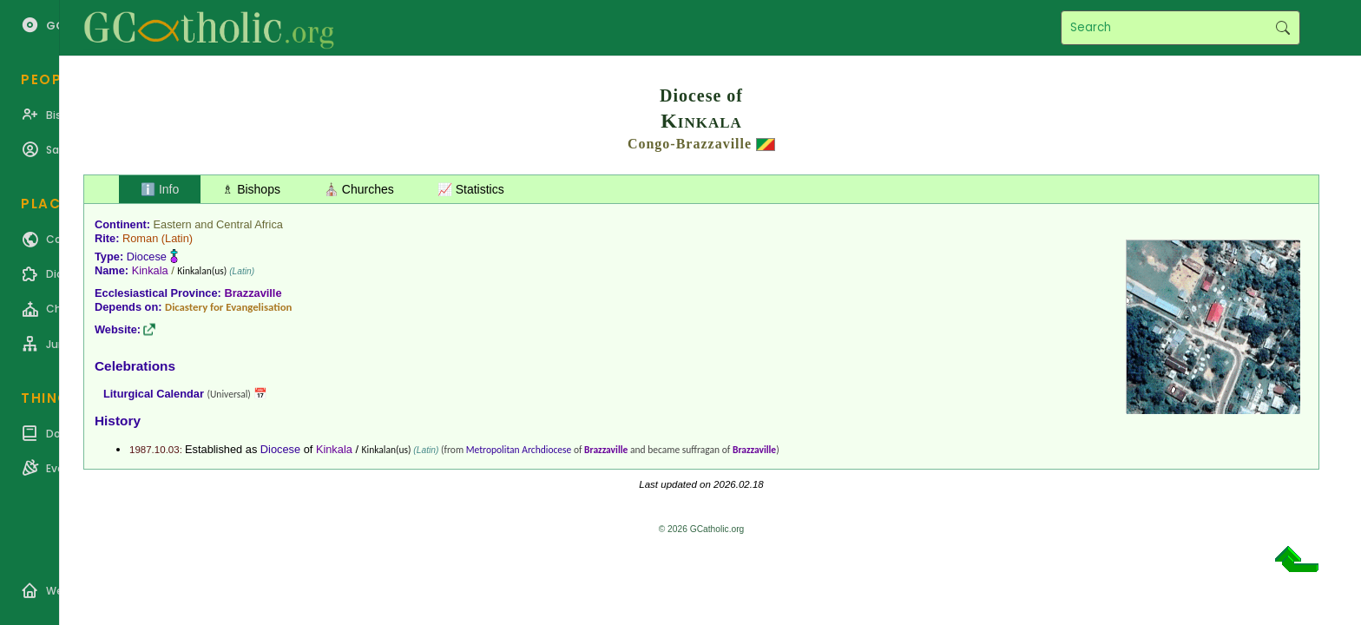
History (118, 420)
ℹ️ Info (160, 189)
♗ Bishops (251, 189)
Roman (140, 238)
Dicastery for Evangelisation (228, 306)
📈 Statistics (470, 189)
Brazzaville (252, 292)
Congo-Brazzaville (690, 143)
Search (1282, 28)
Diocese (147, 256)
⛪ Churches (359, 189)
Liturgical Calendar (153, 393)
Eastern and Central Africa (218, 224)
